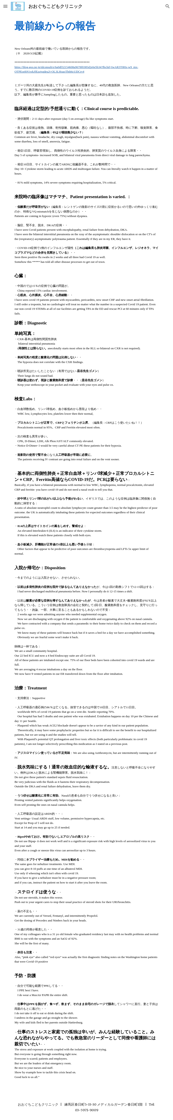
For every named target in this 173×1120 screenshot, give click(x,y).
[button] (5, 6)
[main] (86, 26)
